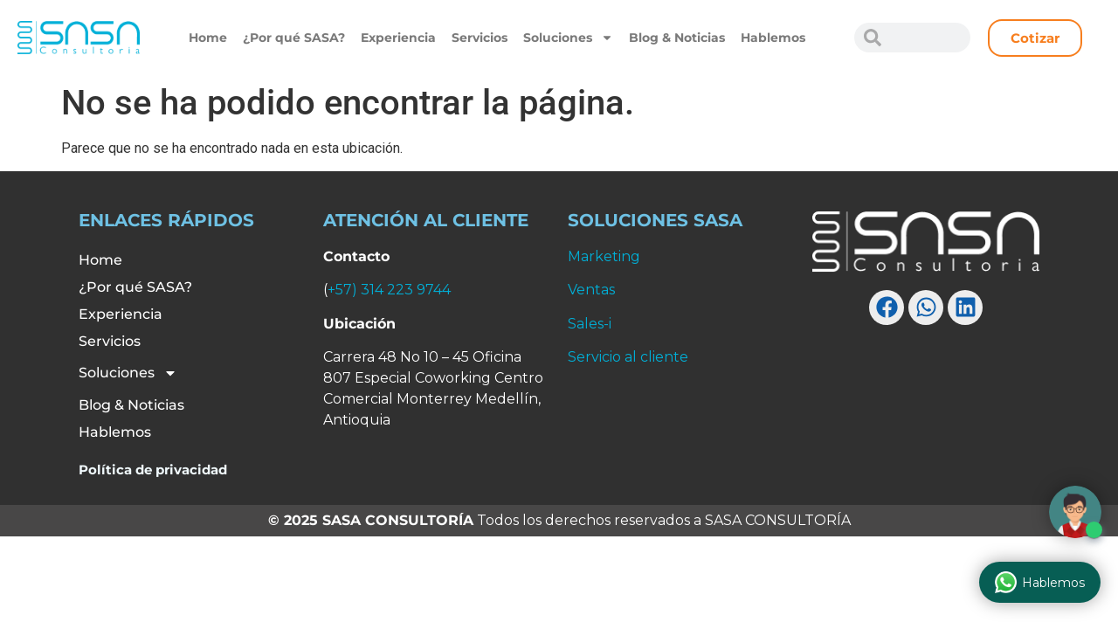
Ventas (591, 289)
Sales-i (589, 323)
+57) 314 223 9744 (389, 289)
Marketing (604, 256)
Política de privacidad (153, 469)
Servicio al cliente (628, 357)
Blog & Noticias (677, 37)
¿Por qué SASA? (294, 37)
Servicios (479, 37)
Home (208, 37)
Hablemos (773, 37)
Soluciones (568, 37)
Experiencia (398, 37)
